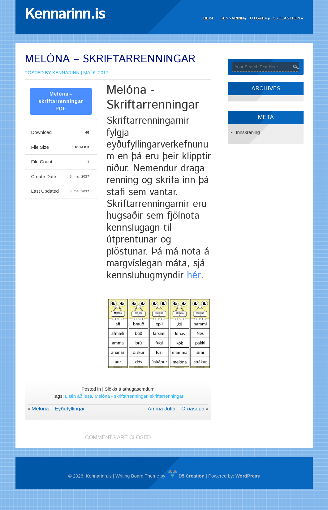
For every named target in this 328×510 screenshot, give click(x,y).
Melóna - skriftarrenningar (121, 396)
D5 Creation (186, 475)
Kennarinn (232, 18)
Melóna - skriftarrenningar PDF (60, 101)
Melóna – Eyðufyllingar (58, 409)
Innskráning (248, 132)
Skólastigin (286, 18)
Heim (208, 18)
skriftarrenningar (166, 396)
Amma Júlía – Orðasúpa (176, 409)
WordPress (247, 475)
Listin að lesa (78, 396)
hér (194, 275)
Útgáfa (258, 18)
